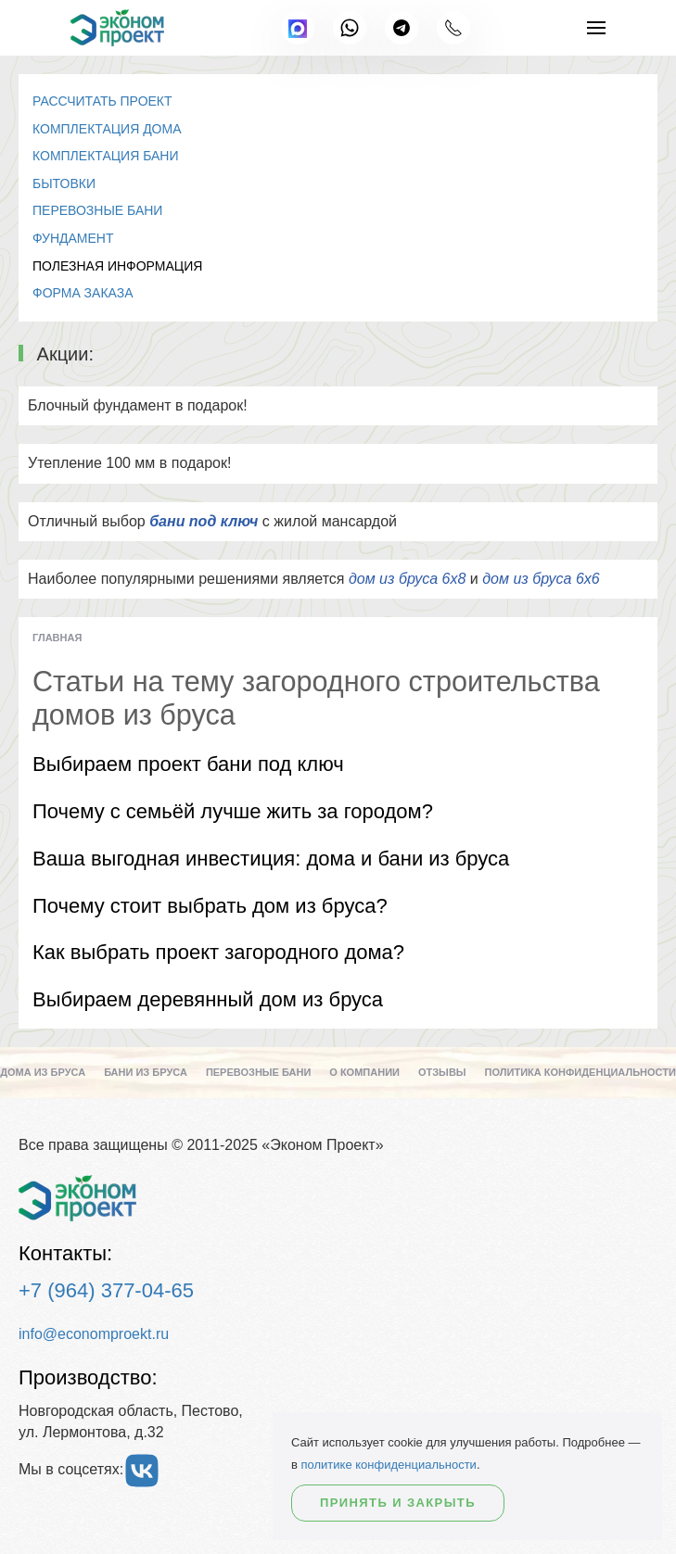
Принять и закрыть (398, 1503)
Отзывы (442, 1072)
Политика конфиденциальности (580, 1072)
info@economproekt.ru (94, 1334)
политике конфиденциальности (389, 1465)
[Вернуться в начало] (117, 28)
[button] (596, 28)
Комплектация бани (105, 155)
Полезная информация (117, 266)
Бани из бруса (145, 1072)
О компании (364, 1072)
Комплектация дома (107, 128)
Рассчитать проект (102, 101)
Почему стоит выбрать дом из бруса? (210, 905)
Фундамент (73, 238)
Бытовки (64, 183)
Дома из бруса (42, 1072)
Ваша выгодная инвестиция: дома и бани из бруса (270, 858)
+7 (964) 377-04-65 (106, 1290)
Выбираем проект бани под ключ (188, 764)
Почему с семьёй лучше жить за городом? (232, 811)
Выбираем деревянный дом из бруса (207, 999)
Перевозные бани (97, 210)
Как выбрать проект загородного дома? (218, 952)
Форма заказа (83, 292)
